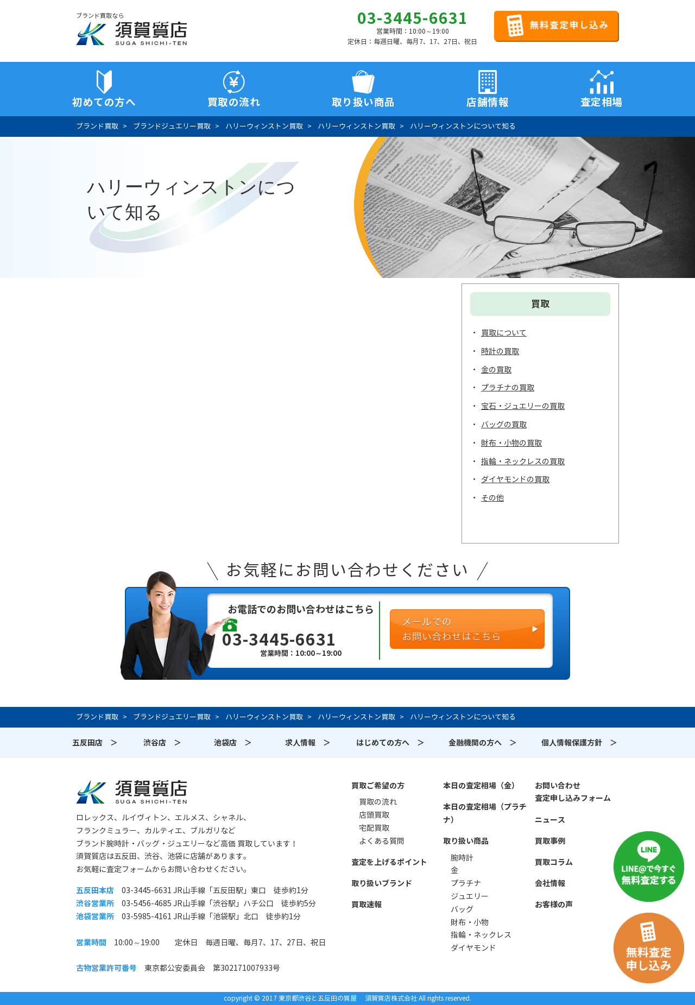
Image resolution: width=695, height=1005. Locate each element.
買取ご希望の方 (378, 786)
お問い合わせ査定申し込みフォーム (573, 792)
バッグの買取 (504, 424)
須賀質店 (131, 792)
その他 (492, 498)
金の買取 (496, 370)
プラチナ (466, 883)
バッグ (462, 909)
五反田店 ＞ (95, 743)
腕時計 (462, 858)
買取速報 (366, 904)
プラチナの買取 (507, 388)
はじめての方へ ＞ (390, 743)
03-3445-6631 (412, 18)
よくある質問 (382, 841)
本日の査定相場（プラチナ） (485, 813)
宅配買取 (374, 828)
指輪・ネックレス (481, 935)
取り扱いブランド (381, 883)
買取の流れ (234, 102)
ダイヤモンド (473, 948)
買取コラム (554, 862)
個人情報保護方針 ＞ (579, 743)
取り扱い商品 (466, 841)
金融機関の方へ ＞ (482, 743)
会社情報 (550, 883)
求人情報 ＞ (308, 743)
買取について (504, 333)
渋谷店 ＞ (162, 743)
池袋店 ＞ (233, 743)
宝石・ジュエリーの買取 (523, 406)
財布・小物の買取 (511, 443)
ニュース (550, 820)
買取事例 (550, 841)
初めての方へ (104, 102)
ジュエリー (470, 896)
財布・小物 (470, 922)
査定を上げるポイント (389, 862)
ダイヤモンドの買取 (515, 479)
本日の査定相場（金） (481, 786)
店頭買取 (374, 815)
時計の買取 (500, 351)
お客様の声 (554, 904)
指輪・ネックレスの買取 (523, 461)
